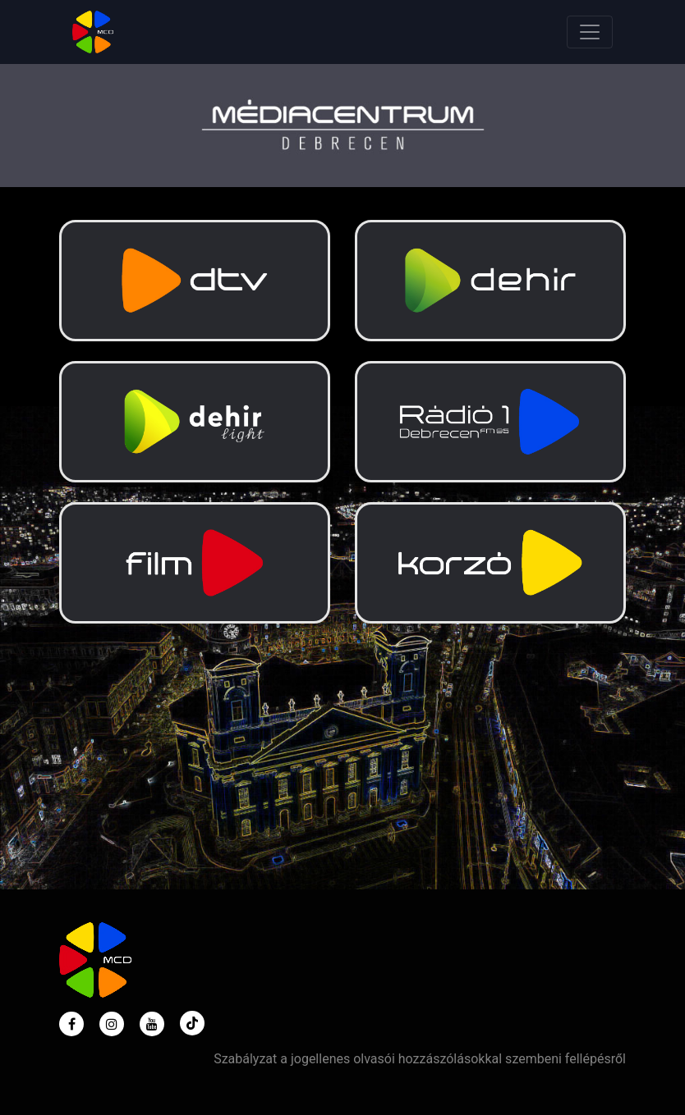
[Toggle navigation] (590, 32)
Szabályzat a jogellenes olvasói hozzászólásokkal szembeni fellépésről (420, 1059)
